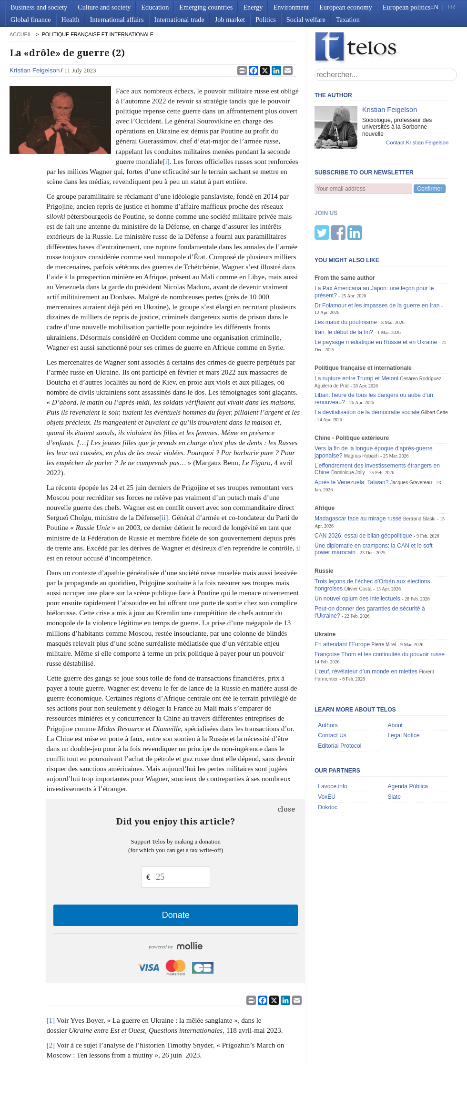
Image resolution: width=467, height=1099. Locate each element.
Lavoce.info (332, 739)
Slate (394, 749)
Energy (253, 7)
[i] (166, 161)
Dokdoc (327, 760)
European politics (406, 7)
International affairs (117, 19)
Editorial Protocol (339, 698)
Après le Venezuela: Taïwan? (352, 435)
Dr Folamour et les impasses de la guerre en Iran (377, 258)
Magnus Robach (361, 408)
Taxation (348, 19)
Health (70, 19)
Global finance (30, 19)
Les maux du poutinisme (346, 275)
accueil (20, 34)
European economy (345, 7)
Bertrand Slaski (419, 471)
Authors (328, 678)
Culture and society (104, 7)
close (286, 809)
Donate (176, 915)
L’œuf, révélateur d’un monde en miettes (366, 624)
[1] (50, 1020)
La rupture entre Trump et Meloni (356, 331)
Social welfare (305, 19)
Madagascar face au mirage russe (358, 471)
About (395, 678)
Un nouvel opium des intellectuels (357, 551)
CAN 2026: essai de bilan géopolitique (363, 488)
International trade (179, 19)
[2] (50, 1045)
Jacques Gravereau (411, 435)
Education (155, 7)
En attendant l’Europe (342, 597)
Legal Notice (403, 688)
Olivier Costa (357, 541)
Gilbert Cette (434, 365)
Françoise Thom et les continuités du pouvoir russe (380, 607)
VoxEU (326, 749)
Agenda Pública (407, 739)
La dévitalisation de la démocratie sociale (367, 365)
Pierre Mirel (383, 597)
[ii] (163, 517)
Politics (265, 19)
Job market (230, 19)
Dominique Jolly (348, 425)
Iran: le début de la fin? (344, 285)
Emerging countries (206, 7)
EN (434, 7)
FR (451, 7)
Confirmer (429, 188)
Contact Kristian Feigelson (417, 142)
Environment (291, 7)
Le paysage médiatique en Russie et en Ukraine (376, 295)
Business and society (38, 7)
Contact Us (332, 688)
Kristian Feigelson (35, 70)
